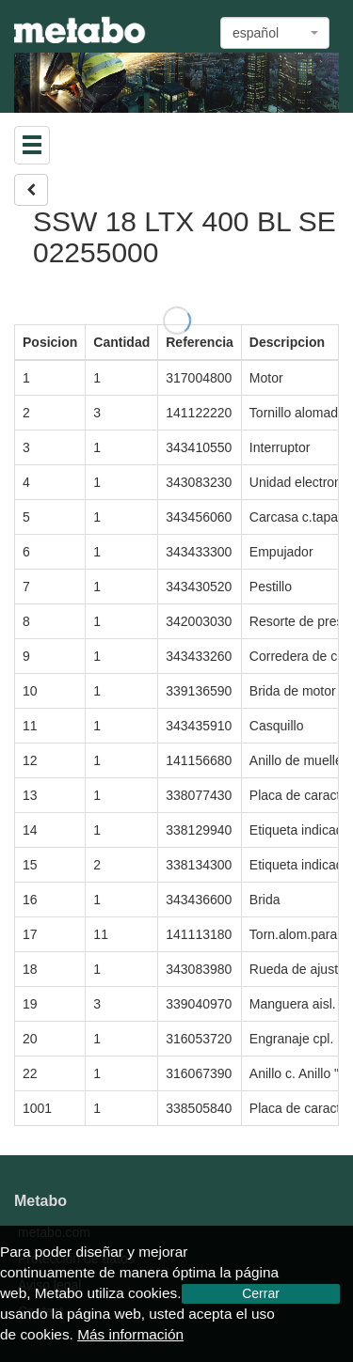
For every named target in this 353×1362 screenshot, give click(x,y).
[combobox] (274, 33)
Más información (130, 1334)
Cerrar (261, 1293)
